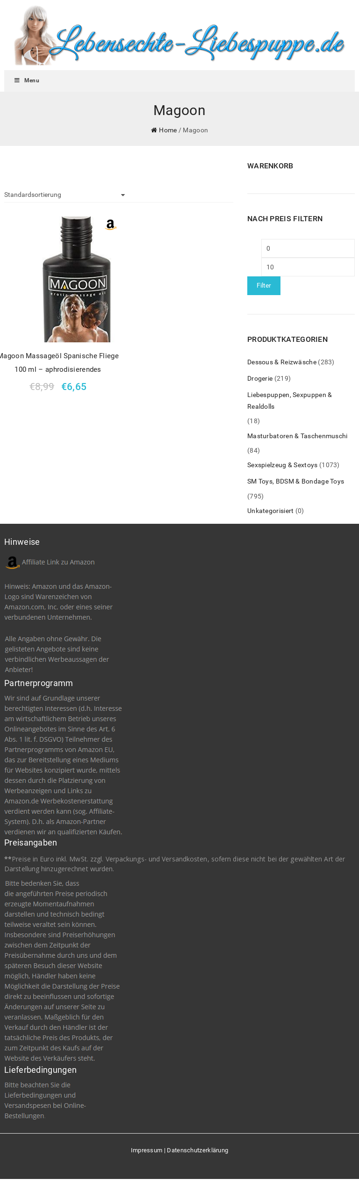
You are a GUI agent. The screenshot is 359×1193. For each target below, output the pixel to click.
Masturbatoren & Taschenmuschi (297, 436)
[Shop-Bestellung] (64, 195)
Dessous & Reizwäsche (281, 362)
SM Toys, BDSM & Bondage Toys (295, 481)
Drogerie (260, 378)
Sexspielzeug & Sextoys (282, 465)
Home (168, 130)
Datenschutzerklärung (197, 1150)
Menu (26, 80)
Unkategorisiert (270, 510)
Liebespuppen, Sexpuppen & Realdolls (289, 400)
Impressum (147, 1150)
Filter (264, 285)
